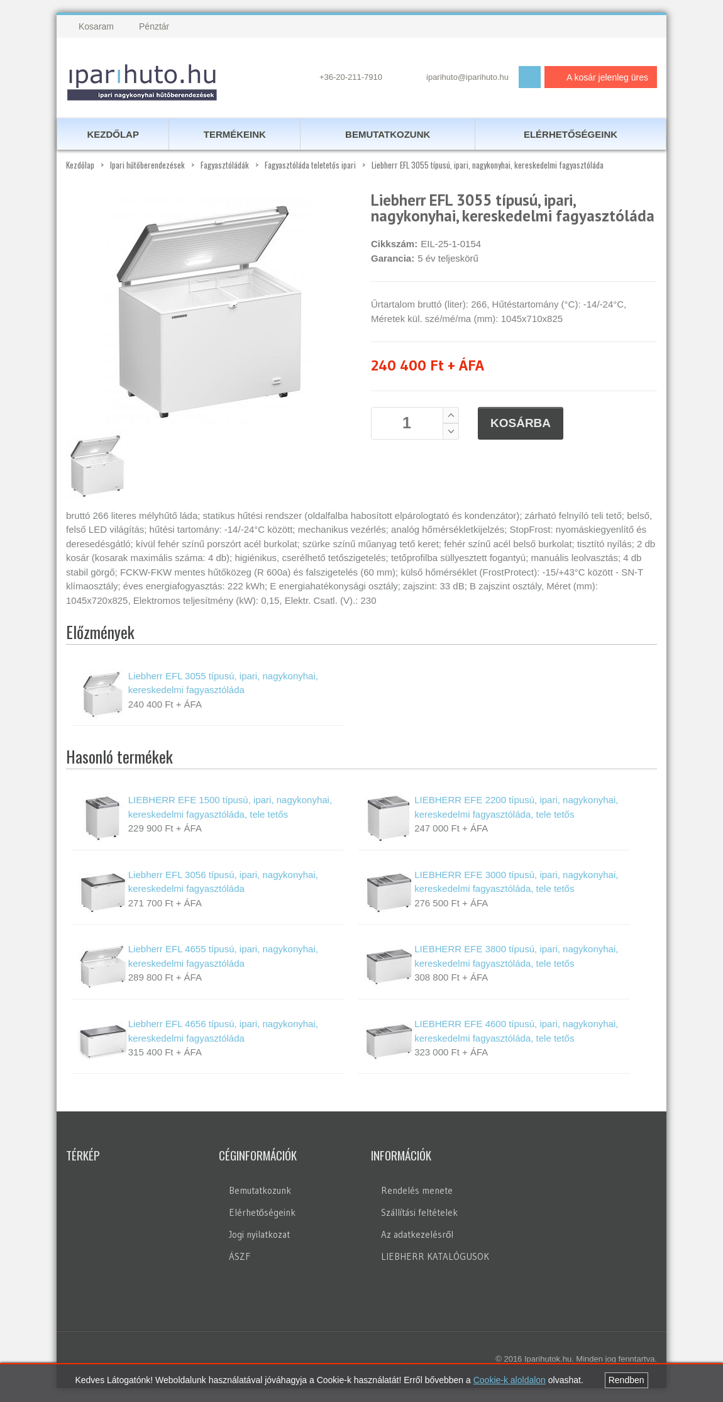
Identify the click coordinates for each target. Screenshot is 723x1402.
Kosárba (520, 424)
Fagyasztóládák (225, 166)
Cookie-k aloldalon (509, 1380)
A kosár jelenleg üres (597, 77)
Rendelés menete (417, 1192)
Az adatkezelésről (417, 1236)
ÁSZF (239, 1258)
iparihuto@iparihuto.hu (467, 77)
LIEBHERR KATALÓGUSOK (435, 1258)
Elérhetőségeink (262, 1214)
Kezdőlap (80, 166)
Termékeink (235, 135)
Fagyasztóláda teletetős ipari (310, 166)
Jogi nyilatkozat (259, 1236)
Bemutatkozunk (260, 1192)
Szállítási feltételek (419, 1214)
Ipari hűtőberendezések (147, 166)
